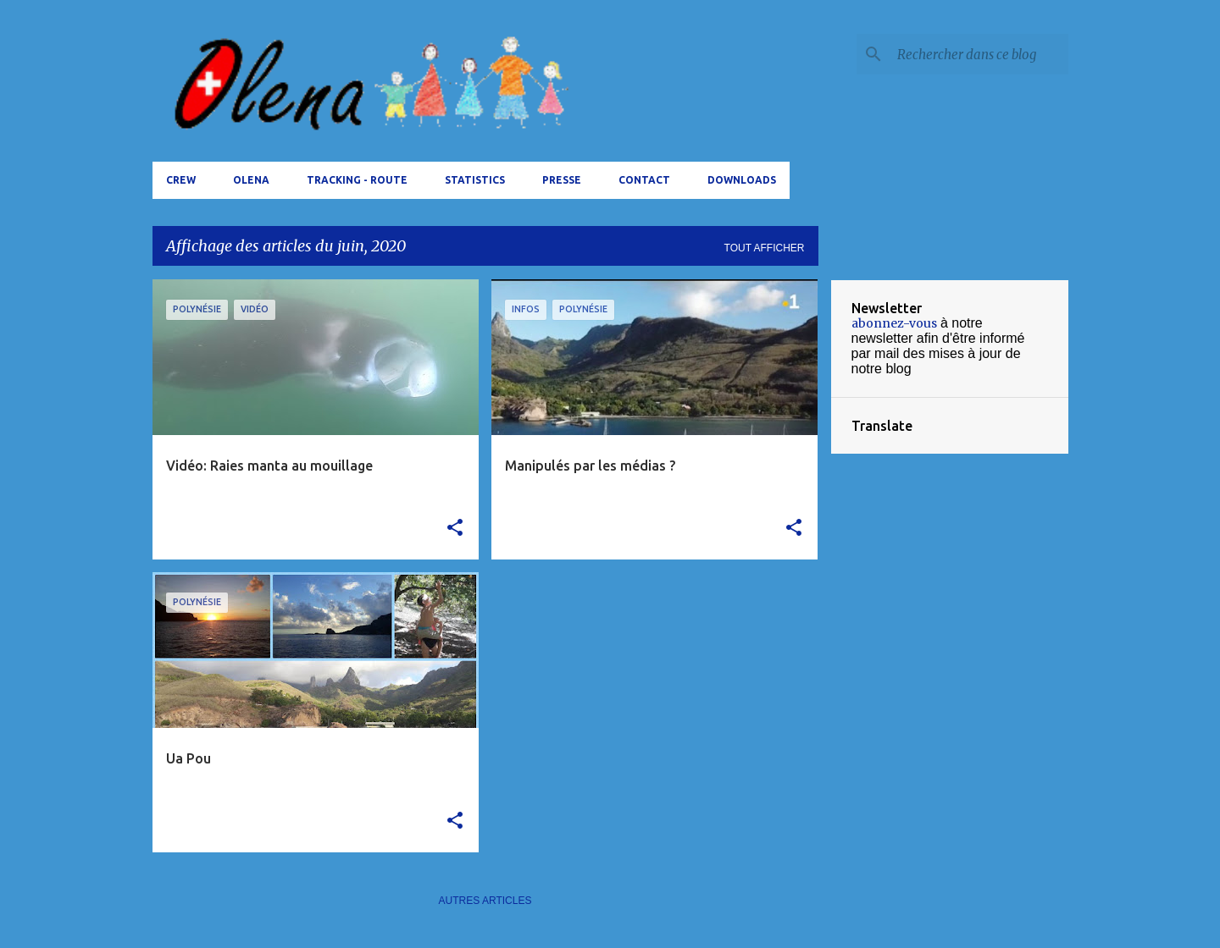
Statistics (475, 179)
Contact (644, 179)
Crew (181, 179)
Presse (561, 179)
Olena (251, 179)
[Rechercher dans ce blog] (979, 54)
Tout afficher (764, 248)
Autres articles (485, 901)
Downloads (741, 179)
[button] (455, 528)
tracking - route (357, 179)
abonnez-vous (894, 323)
